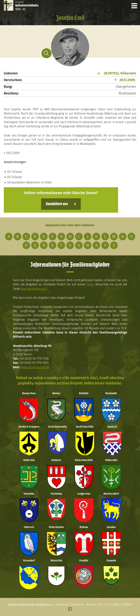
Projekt (26, 6)
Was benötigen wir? (34, 289)
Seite (90, 284)
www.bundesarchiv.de (35, 367)
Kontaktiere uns (57, 204)
